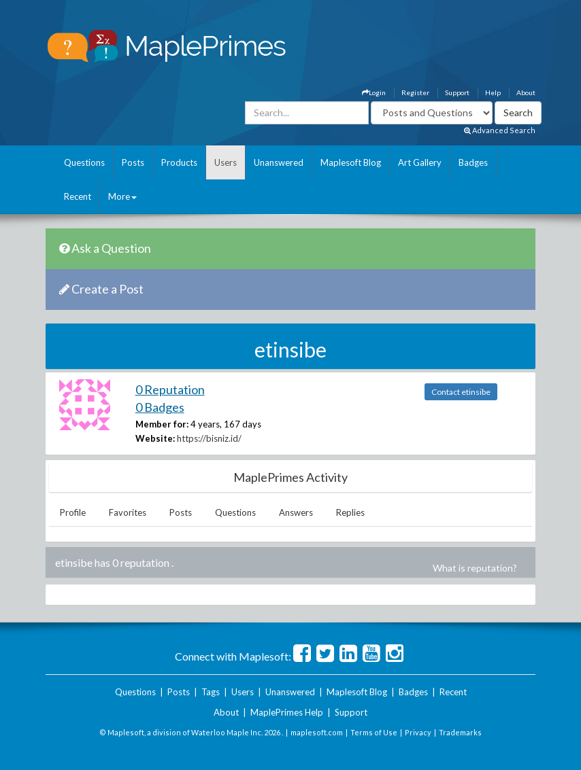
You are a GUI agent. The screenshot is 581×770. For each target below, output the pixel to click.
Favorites (127, 512)
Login (374, 92)
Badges (473, 162)
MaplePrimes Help (286, 712)
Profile (73, 512)
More (122, 196)
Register (415, 92)
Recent (77, 196)
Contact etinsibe (461, 392)
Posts (133, 162)
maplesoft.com (316, 732)
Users (225, 162)
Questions (84, 162)
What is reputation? (475, 568)
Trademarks (460, 732)
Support (457, 92)
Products (179, 162)
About (525, 92)
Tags (210, 691)
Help (493, 92)
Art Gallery (420, 162)
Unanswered (278, 162)
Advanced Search (499, 130)
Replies (350, 512)
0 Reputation (170, 389)
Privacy (418, 732)
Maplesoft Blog (350, 162)
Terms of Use (373, 732)
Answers (296, 512)
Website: (155, 438)
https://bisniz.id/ (209, 438)
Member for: (161, 424)
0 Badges (159, 407)
